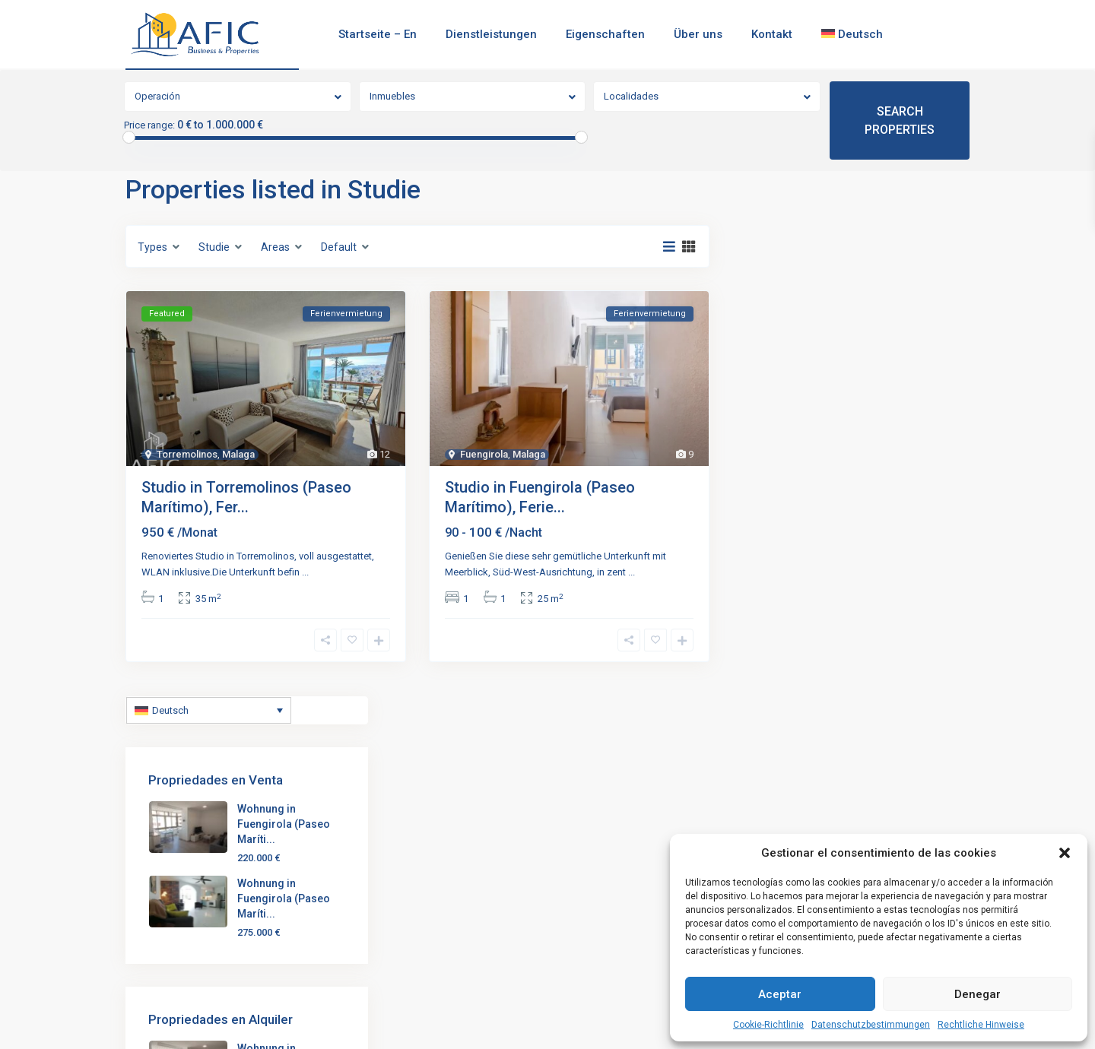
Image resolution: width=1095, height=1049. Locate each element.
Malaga (238, 454)
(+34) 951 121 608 (189, 865)
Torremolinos (187, 454)
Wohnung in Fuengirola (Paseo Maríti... (888, 300)
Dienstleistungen (491, 34)
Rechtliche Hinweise (981, 1024)
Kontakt (771, 34)
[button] (1064, 852)
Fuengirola (484, 454)
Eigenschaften (605, 34)
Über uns (698, 34)
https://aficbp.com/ (191, 933)
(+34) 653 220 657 (189, 888)
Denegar (977, 994)
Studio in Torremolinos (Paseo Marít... (466, 840)
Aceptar (779, 994)
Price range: (149, 125)
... (305, 572)
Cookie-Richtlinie (768, 1024)
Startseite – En (377, 34)
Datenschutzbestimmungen (870, 1024)
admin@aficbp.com (192, 911)
